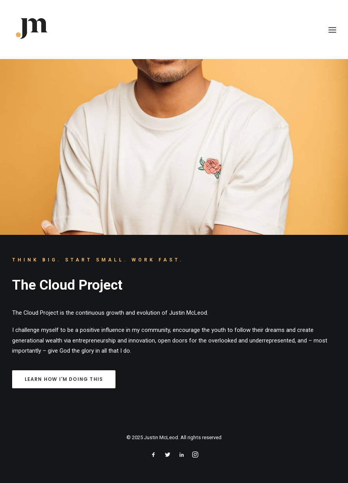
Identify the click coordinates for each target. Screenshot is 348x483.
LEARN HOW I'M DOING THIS (64, 379)
